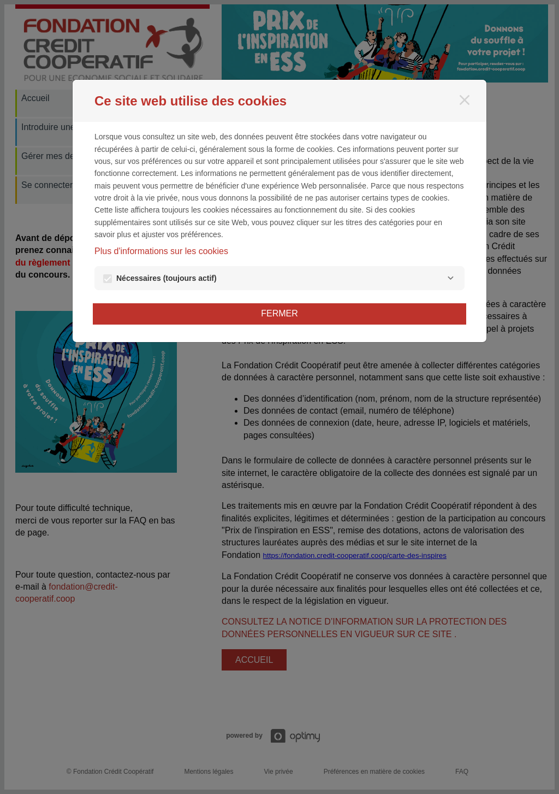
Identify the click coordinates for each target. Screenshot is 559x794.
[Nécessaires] (450, 278)
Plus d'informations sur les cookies (161, 251)
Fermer (279, 313)
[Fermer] (464, 100)
